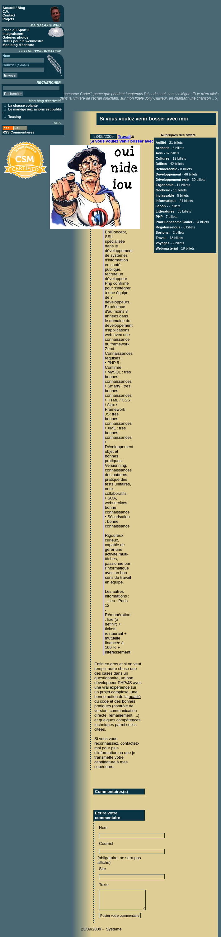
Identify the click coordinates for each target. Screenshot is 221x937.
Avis (159, 153)
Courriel (106, 843)
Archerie (163, 148)
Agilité (161, 142)
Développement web (172, 179)
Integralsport (12, 33)
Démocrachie (166, 169)
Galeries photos (15, 37)
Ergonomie (164, 185)
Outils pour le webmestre (22, 41)
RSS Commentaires (18, 132)
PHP (159, 216)
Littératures (165, 211)
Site (102, 868)
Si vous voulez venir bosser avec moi (126, 141)
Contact (8, 15)
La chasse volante (23, 105)
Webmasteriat (167, 248)
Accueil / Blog (13, 8)
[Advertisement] (146, 45)
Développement (168, 174)
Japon (161, 206)
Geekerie (163, 190)
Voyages (162, 243)
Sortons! (163, 232)
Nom (103, 827)
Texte (104, 884)
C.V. (5, 11)
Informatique (166, 201)
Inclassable (165, 195)
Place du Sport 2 (15, 30)
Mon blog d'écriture (18, 45)
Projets (8, 19)
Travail (124, 136)
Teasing (14, 117)
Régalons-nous (168, 227)
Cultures (163, 158)
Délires (161, 164)
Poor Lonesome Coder (174, 222)
